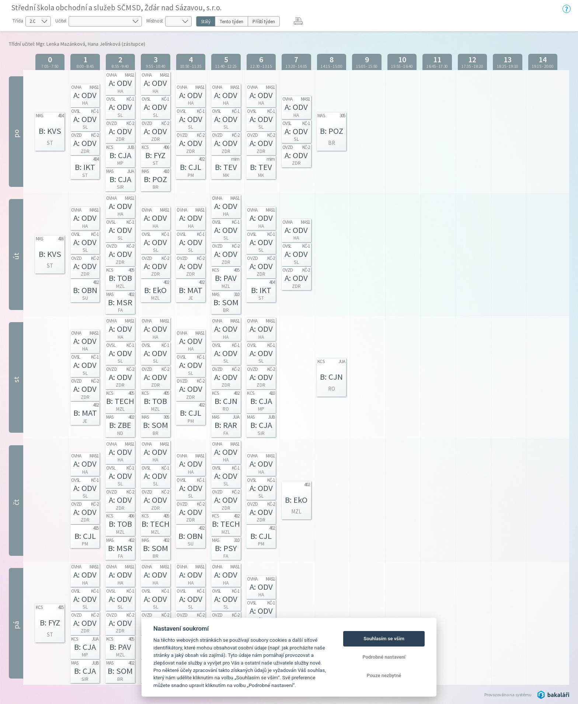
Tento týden (231, 21)
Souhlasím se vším (383, 638)
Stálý (205, 21)
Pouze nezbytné (384, 675)
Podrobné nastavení (383, 657)
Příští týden (264, 21)
